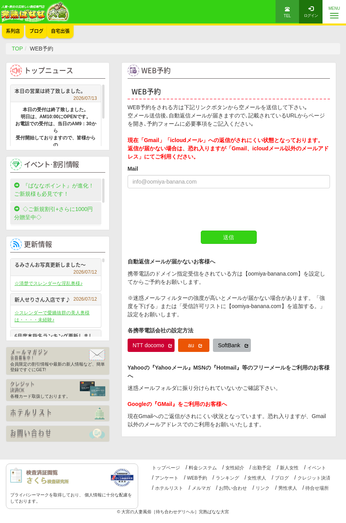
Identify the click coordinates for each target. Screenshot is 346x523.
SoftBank (233, 345)
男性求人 (287, 488)
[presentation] (187, 209)
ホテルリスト (169, 488)
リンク (263, 488)
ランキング (227, 478)
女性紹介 (234, 468)
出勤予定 (261, 468)
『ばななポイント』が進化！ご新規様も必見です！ (54, 189)
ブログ (282, 478)
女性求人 (256, 478)
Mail (133, 169)
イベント (316, 468)
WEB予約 (197, 478)
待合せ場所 (317, 488)
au (195, 345)
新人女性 (289, 468)
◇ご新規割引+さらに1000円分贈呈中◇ (53, 213)
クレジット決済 (313, 478)
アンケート (166, 478)
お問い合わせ (233, 488)
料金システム (203, 468)
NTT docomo (153, 345)
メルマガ (201, 488)
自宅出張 (60, 30)
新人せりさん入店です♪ (55, 299)
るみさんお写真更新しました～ (55, 266)
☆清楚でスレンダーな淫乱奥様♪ (48, 283)
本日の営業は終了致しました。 (55, 92)
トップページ (166, 468)
